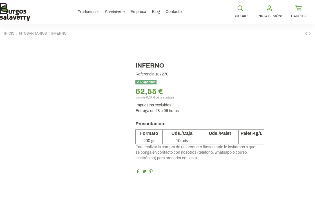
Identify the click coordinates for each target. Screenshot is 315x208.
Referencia (144, 74)
